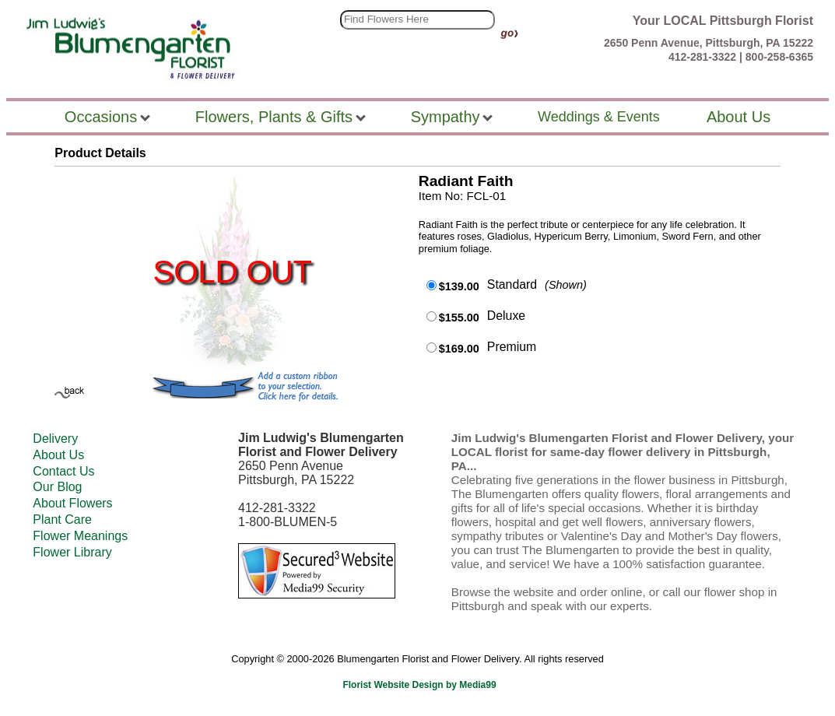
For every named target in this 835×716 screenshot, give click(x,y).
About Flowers (72, 503)
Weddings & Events (599, 117)
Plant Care (62, 519)
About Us (58, 455)
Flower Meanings (80, 535)
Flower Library (72, 552)
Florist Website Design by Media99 (419, 684)
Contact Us (63, 471)
